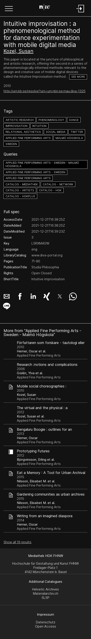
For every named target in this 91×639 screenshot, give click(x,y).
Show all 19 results (17, 542)
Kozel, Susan (18, 51)
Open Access (45, 626)
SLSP (45, 598)
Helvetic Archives (45, 589)
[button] (9, 9)
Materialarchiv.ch (45, 593)
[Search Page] (44, 7)
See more (78, 76)
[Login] (80, 13)
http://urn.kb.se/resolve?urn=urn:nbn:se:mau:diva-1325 (44, 91)
